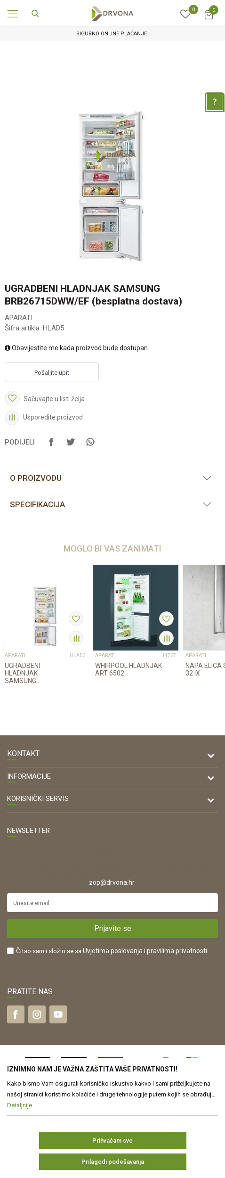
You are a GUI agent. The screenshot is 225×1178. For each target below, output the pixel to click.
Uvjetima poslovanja (113, 951)
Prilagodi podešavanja (112, 1161)
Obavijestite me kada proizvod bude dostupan (76, 348)
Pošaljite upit (51, 372)
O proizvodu (36, 478)
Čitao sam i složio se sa (111, 951)
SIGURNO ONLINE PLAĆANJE (111, 34)
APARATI (18, 317)
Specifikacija (37, 504)
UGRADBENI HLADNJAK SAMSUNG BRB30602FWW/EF (33, 673)
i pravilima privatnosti (175, 951)
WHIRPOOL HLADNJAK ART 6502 (128, 669)
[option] (112, 33)
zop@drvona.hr (112, 882)
